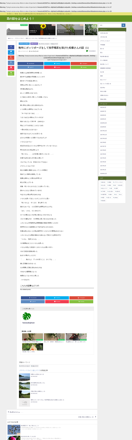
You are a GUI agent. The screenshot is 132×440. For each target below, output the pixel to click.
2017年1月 (103, 169)
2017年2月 (103, 165)
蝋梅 (110, 182)
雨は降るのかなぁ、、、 (17, 379)
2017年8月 (103, 142)
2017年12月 (103, 130)
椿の (111, 194)
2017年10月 (103, 138)
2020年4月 (103, 119)
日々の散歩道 (103, 60)
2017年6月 (103, 150)
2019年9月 (103, 126)
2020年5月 (103, 115)
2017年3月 (103, 161)
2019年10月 (103, 123)
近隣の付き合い (104, 95)
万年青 (103, 191)
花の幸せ (102, 87)
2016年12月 (103, 173)
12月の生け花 (104, 33)
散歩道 (103, 200)
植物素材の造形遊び (105, 68)
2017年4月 (103, 158)
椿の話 (103, 182)
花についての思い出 (105, 83)
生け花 (102, 72)
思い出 (102, 48)
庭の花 (118, 191)
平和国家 (102, 44)
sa (120, 194)
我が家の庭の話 (104, 56)
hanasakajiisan (92, 51)
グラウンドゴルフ (24, 43)
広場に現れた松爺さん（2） (85, 384)
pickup (116, 197)
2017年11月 (103, 134)
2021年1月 (103, 107)
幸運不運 (104, 194)
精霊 (101, 75)
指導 (117, 188)
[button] (8, 29)
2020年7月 (103, 111)
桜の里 (120, 185)
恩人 (101, 52)
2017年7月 (103, 146)
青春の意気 (103, 99)
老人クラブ (34, 43)
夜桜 (110, 185)
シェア (11, 47)
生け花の (111, 191)
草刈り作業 (103, 91)
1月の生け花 (103, 37)
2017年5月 (103, 154)
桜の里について (104, 64)
